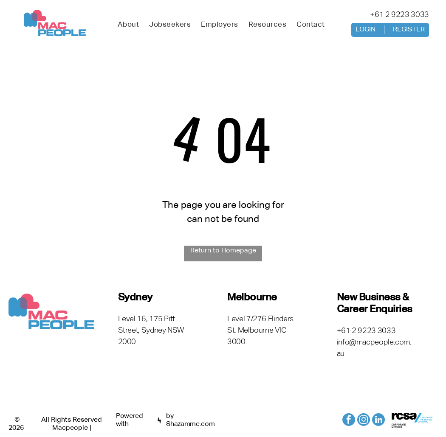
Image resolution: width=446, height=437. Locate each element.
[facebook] (348, 420)
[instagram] (363, 420)
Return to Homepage (223, 250)
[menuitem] (128, 25)
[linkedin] (378, 420)
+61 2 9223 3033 (399, 15)
